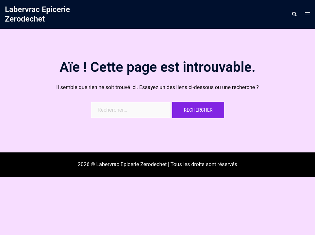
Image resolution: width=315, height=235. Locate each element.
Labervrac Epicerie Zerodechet (37, 14)
